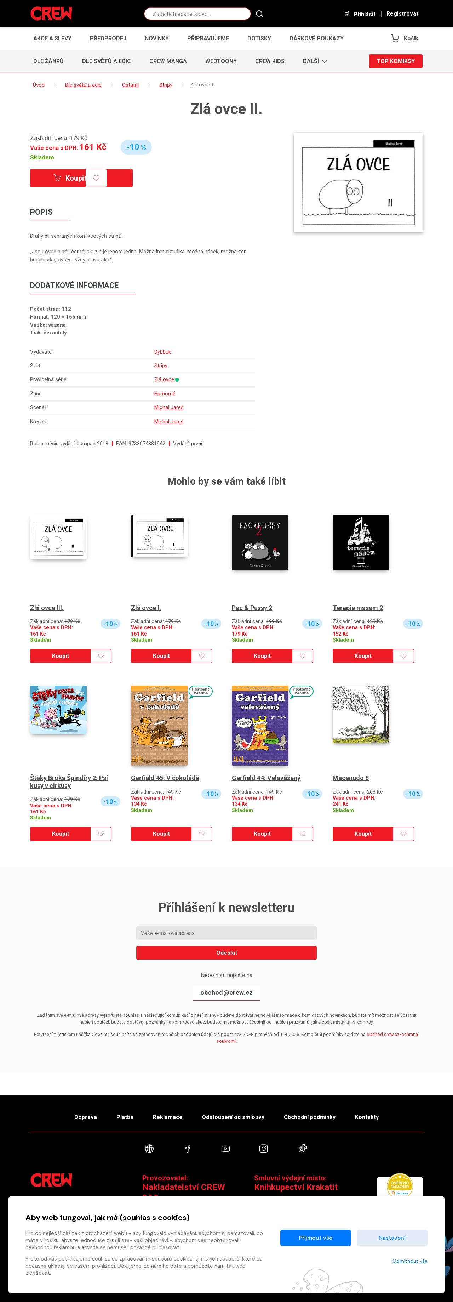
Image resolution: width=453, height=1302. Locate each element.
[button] (313, 61)
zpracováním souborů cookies (156, 1258)
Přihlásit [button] (359, 14)
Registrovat (402, 14)
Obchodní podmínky (310, 1117)
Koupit (70, 178)
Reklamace (167, 1117)
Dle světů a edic (106, 61)
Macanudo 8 (351, 778)
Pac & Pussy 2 (252, 607)
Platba (124, 1117)
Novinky (157, 38)
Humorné (165, 393)
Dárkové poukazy (316, 38)
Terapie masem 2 (358, 607)
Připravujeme (208, 38)
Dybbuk (162, 352)
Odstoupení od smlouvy (233, 1117)
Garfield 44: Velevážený (266, 778)
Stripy (160, 365)
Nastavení (392, 1237)
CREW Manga (168, 61)
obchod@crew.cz (226, 992)
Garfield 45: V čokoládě (165, 778)
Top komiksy (396, 61)
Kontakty (367, 1117)
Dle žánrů (48, 61)
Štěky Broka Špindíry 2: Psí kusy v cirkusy (69, 781)
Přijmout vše (315, 1237)
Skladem (42, 157)
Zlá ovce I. (146, 607)
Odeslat (226, 952)
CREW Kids (270, 61)
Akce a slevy (52, 38)
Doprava (85, 1117)
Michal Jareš (168, 407)
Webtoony (221, 61)
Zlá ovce (164, 379)
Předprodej (108, 38)
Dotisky (259, 38)
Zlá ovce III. (47, 607)
